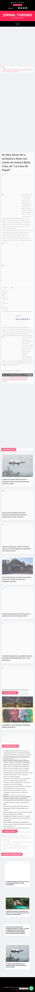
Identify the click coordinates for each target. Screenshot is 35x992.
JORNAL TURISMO (17, 15)
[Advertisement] (17, 44)
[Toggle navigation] (17, 24)
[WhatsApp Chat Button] (31, 988)
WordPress (24, 987)
